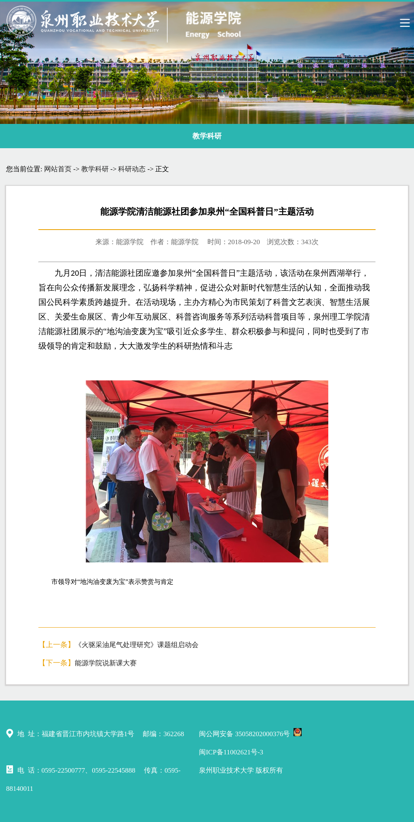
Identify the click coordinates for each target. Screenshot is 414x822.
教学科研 (207, 136)
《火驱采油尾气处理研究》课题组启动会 (137, 645)
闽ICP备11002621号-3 (231, 752)
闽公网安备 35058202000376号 (250, 733)
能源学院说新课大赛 (106, 663)
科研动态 (132, 169)
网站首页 (58, 169)
